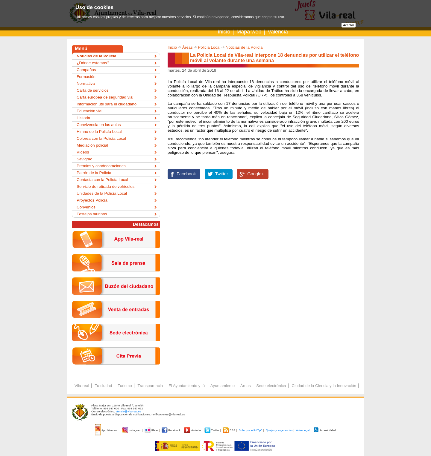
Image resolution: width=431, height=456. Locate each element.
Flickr (152, 430)
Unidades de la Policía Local (102, 193)
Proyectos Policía (92, 200)
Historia (83, 118)
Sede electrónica (271, 385)
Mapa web (248, 32)
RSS (229, 430)
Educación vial (89, 111)
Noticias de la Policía (244, 47)
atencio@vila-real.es (128, 411)
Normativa (86, 83)
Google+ (255, 173)
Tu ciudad (103, 385)
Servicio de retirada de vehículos (105, 186)
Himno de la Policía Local (99, 131)
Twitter (221, 173)
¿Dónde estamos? (93, 63)
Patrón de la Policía (94, 173)
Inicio (224, 32)
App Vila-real (106, 430)
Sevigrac (84, 159)
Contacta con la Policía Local (102, 179)
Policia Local (209, 47)
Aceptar (348, 25)
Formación (86, 76)
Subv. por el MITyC (250, 430)
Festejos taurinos (92, 214)
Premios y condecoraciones (101, 166)
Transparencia (150, 385)
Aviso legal (302, 430)
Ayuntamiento (222, 385)
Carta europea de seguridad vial (105, 97)
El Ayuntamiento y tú (187, 385)
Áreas (187, 47)
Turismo (125, 385)
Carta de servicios (93, 90)
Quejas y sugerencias (279, 430)
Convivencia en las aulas (99, 124)
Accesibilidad (324, 430)
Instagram (132, 430)
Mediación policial (92, 145)
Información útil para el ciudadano (106, 104)
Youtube (193, 430)
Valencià (278, 32)
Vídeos (83, 152)
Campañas (86, 69)
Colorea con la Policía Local (101, 138)
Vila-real (82, 385)
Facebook (186, 173)
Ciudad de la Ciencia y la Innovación (324, 385)
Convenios (86, 207)
